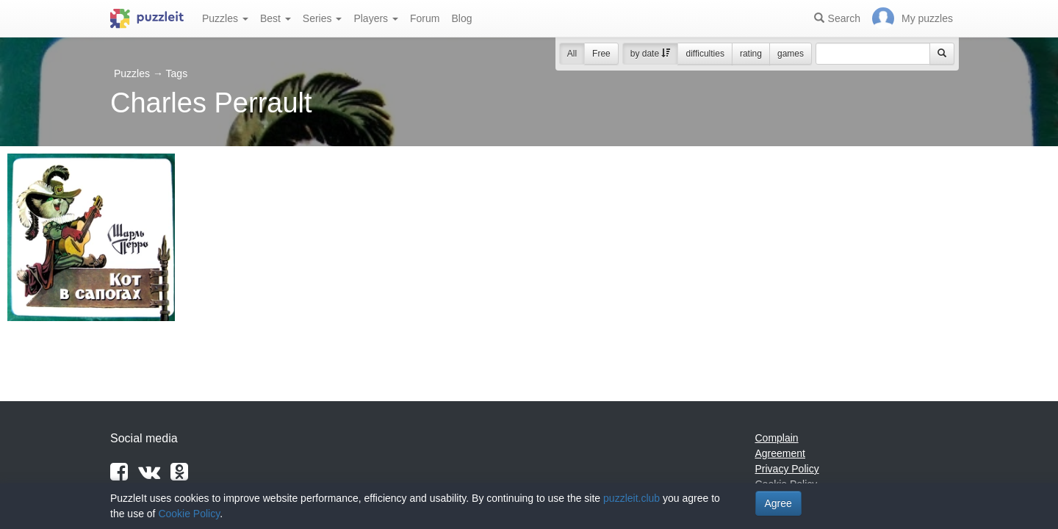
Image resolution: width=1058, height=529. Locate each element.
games (790, 53)
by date (650, 53)
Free (601, 53)
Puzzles (225, 18)
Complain (777, 438)
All (572, 53)
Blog (461, 18)
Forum (424, 18)
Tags (177, 73)
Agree (778, 503)
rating (751, 53)
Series (322, 18)
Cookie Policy (189, 513)
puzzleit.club (631, 498)
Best (275, 18)
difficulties (704, 53)
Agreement (780, 453)
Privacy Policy (787, 469)
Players (375, 18)
